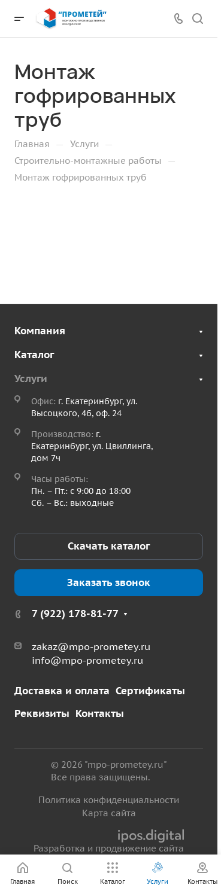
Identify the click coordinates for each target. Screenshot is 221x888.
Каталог (34, 354)
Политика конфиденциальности (108, 799)
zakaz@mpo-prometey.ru (91, 646)
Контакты (99, 713)
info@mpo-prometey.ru (87, 660)
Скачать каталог (109, 546)
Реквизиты (41, 713)
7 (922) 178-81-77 (75, 613)
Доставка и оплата (62, 690)
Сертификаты (150, 690)
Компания (39, 330)
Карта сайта (109, 813)
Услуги (30, 378)
